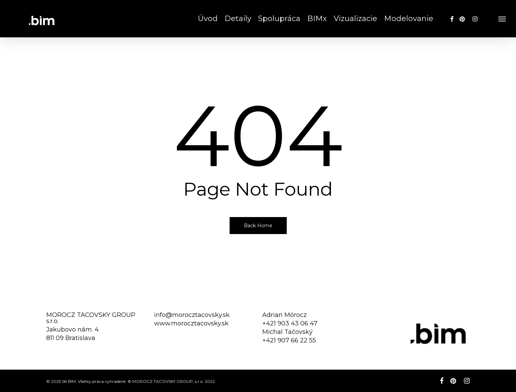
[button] (502, 18)
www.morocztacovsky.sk (191, 323)
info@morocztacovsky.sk (192, 315)
